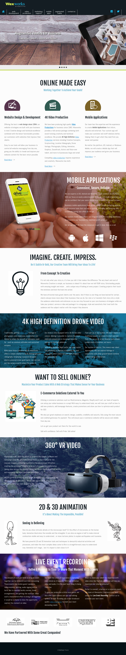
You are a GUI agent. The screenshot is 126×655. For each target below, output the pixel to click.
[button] (4, 40)
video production (59, 157)
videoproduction (27, 12)
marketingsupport (38, 12)
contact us (71, 11)
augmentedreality (59, 12)
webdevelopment (14, 12)
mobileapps (48, 12)
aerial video (24, 332)
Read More (8, 159)
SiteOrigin (61, 650)
